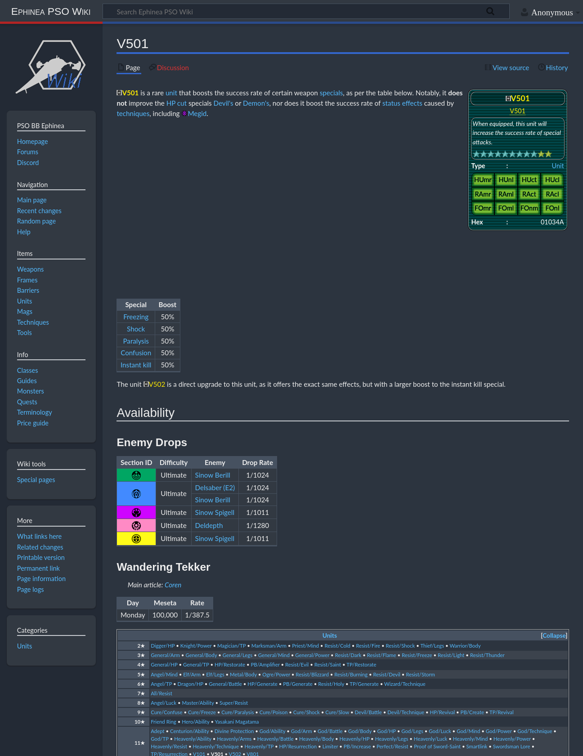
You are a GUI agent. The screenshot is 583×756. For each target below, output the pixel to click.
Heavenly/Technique (216, 583)
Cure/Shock (306, 549)
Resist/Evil (297, 502)
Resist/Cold (337, 483)
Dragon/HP (190, 521)
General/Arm (165, 492)
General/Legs (238, 492)
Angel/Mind (164, 511)
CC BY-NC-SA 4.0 (112, 710)
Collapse (554, 472)
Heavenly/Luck (431, 576)
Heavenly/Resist (169, 583)
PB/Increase (357, 583)
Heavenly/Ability (192, 576)
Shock (136, 156)
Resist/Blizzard (312, 511)
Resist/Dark (348, 492)
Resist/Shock (400, 483)
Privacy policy (27, 744)
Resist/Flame (381, 492)
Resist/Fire (368, 483)
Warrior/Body (464, 483)
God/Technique (534, 568)
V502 (235, 592)
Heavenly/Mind (470, 576)
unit (171, 93)
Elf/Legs (215, 511)
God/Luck (440, 568)
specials (331, 93)
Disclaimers (153, 744)
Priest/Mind (305, 483)
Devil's (223, 103)
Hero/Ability (195, 559)
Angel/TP (161, 521)
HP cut (176, 103)
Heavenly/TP (259, 583)
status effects (402, 103)
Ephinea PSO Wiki (51, 11)
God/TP (160, 576)
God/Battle (330, 568)
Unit (558, 166)
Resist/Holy (331, 521)
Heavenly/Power (512, 576)
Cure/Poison (273, 549)
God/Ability (273, 568)
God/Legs (412, 568)
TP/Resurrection (169, 592)
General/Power (312, 492)
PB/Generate (298, 521)
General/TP (196, 502)
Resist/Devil (386, 511)
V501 (217, 592)
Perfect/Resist (392, 583)
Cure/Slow (337, 549)
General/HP (164, 502)
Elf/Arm (192, 511)
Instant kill (136, 192)
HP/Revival (442, 549)
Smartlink (476, 583)
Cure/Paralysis (237, 549)
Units (330, 472)
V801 (253, 592)
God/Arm (301, 568)
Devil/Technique (405, 549)
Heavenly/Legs (391, 576)
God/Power (499, 568)
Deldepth (209, 362)
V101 (199, 592)
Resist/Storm (420, 511)
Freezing (135, 143)
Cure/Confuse (166, 549)
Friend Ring (163, 559)
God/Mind (468, 568)
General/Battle (225, 521)
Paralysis (135, 168)
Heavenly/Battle (275, 576)
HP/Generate (262, 521)
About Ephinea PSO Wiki (92, 744)
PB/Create (472, 549)
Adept (157, 568)
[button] (554, 473)
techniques (133, 113)
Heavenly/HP (355, 576)
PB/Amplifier (265, 502)
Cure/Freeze (202, 549)
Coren (173, 422)
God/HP (386, 568)
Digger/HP (163, 483)
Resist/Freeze (417, 492)
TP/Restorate (361, 502)
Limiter (330, 583)
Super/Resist (234, 540)
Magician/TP (231, 483)
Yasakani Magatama (237, 559)
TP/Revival (501, 549)
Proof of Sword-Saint (437, 583)
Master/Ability (198, 540)
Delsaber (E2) (215, 325)
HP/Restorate (230, 502)
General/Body (201, 492)
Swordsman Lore (511, 583)
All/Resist (161, 530)
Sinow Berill (212, 312)
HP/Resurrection (298, 583)
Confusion (136, 180)
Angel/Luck (163, 540)
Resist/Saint (327, 502)
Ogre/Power (276, 511)
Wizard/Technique (405, 521)
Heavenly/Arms (234, 576)
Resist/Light (451, 492)
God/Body (360, 568)
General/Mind (274, 492)
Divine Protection (234, 568)
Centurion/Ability (189, 568)
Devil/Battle (368, 549)
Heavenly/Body (316, 576)
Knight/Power (196, 483)
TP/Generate (364, 521)
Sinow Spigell (215, 349)
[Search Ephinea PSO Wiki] (306, 11)
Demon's (256, 103)
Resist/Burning (351, 511)
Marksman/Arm (269, 483)
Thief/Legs (432, 483)
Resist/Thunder (487, 492)
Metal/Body (243, 511)
